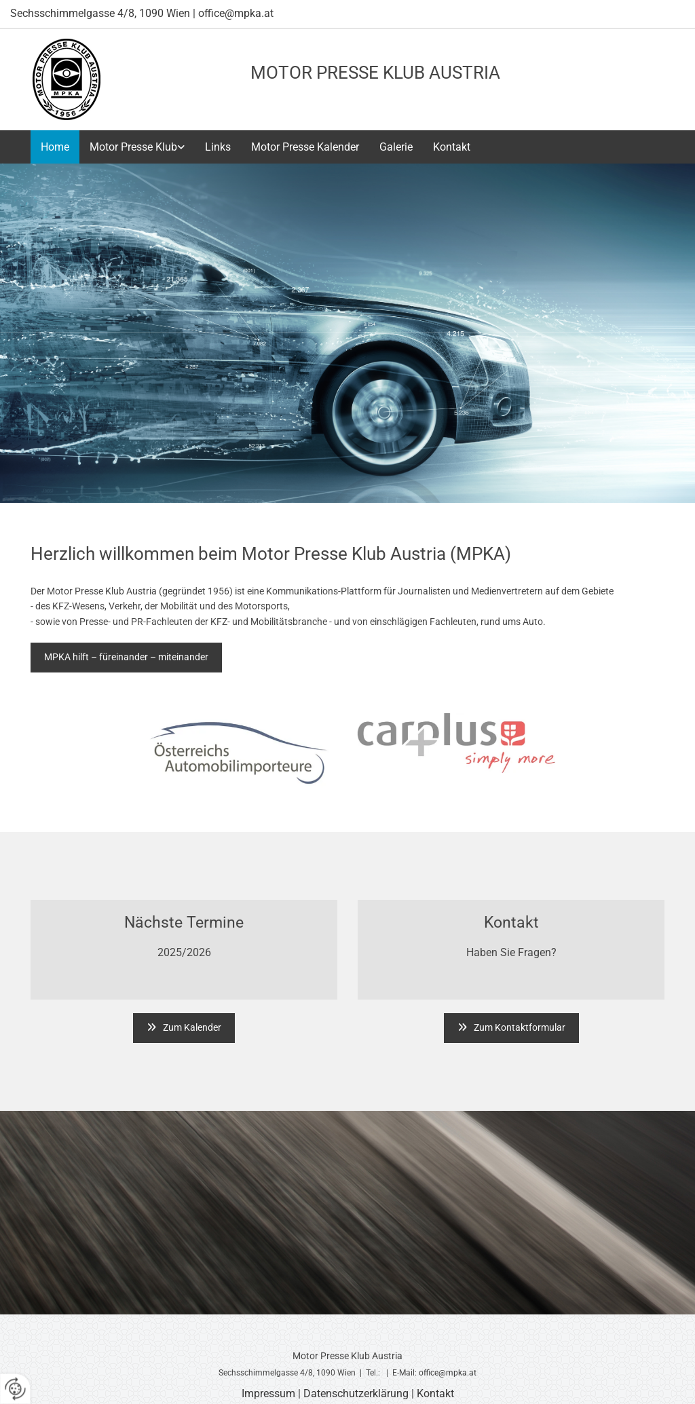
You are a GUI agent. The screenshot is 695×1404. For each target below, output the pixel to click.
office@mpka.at (447, 1373)
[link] (137, 147)
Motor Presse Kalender (305, 146)
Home (55, 146)
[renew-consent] (15, 1388)
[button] (126, 657)
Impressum (268, 1393)
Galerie (396, 146)
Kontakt (451, 146)
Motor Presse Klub (133, 146)
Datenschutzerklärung (356, 1393)
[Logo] (66, 79)
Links (218, 146)
